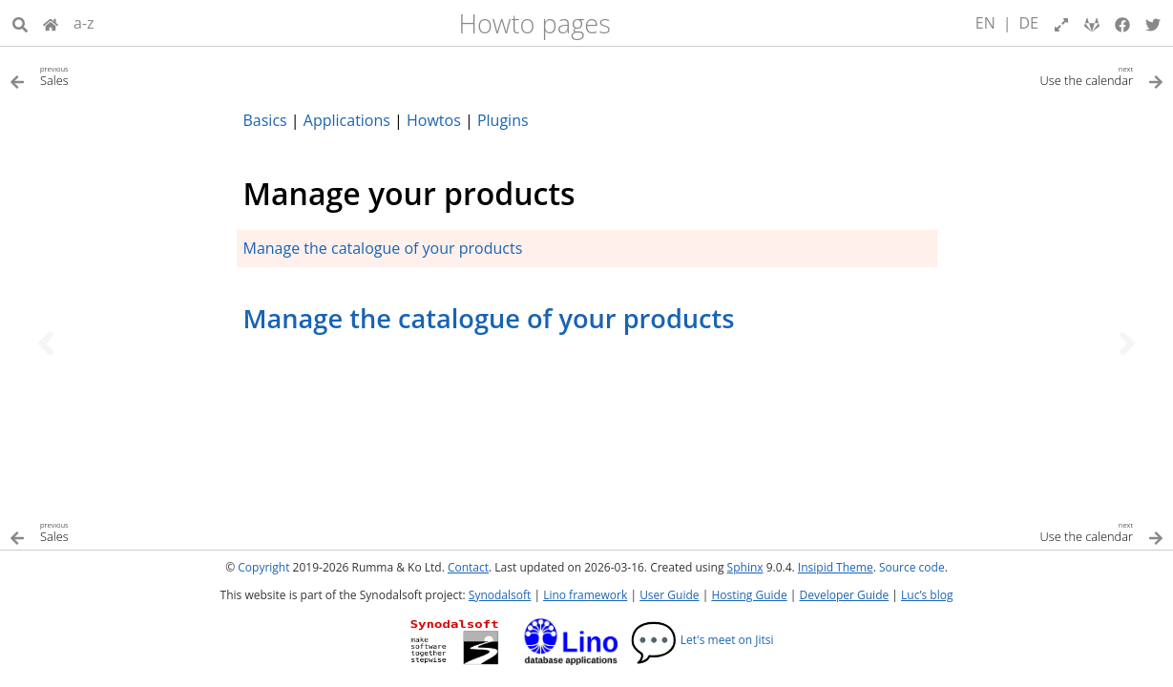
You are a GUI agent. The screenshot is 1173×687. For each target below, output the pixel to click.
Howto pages (534, 23)
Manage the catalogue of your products (383, 248)
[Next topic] (1127, 343)
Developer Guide (844, 595)
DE (1029, 22)
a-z (83, 22)
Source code (912, 567)
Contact (468, 567)
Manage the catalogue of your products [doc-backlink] (489, 318)
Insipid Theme (835, 567)
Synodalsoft (500, 595)
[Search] (20, 23)
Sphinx (745, 567)
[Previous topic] (45, 343)
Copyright (263, 567)
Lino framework (585, 595)
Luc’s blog (927, 595)
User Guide (669, 595)
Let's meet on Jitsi (702, 640)
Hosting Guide (748, 595)
